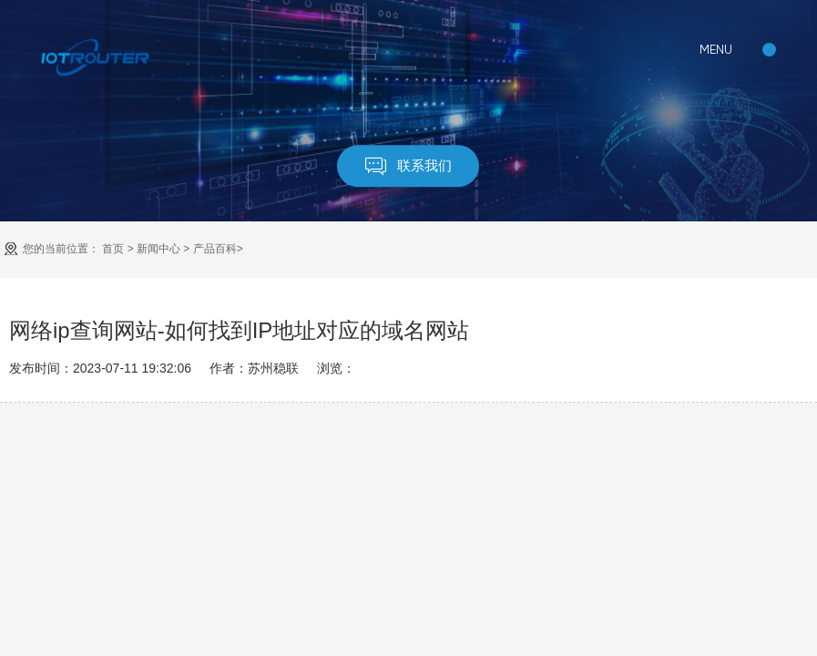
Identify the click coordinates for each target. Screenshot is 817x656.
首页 (113, 248)
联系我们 (408, 166)
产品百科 (215, 248)
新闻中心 (158, 248)
